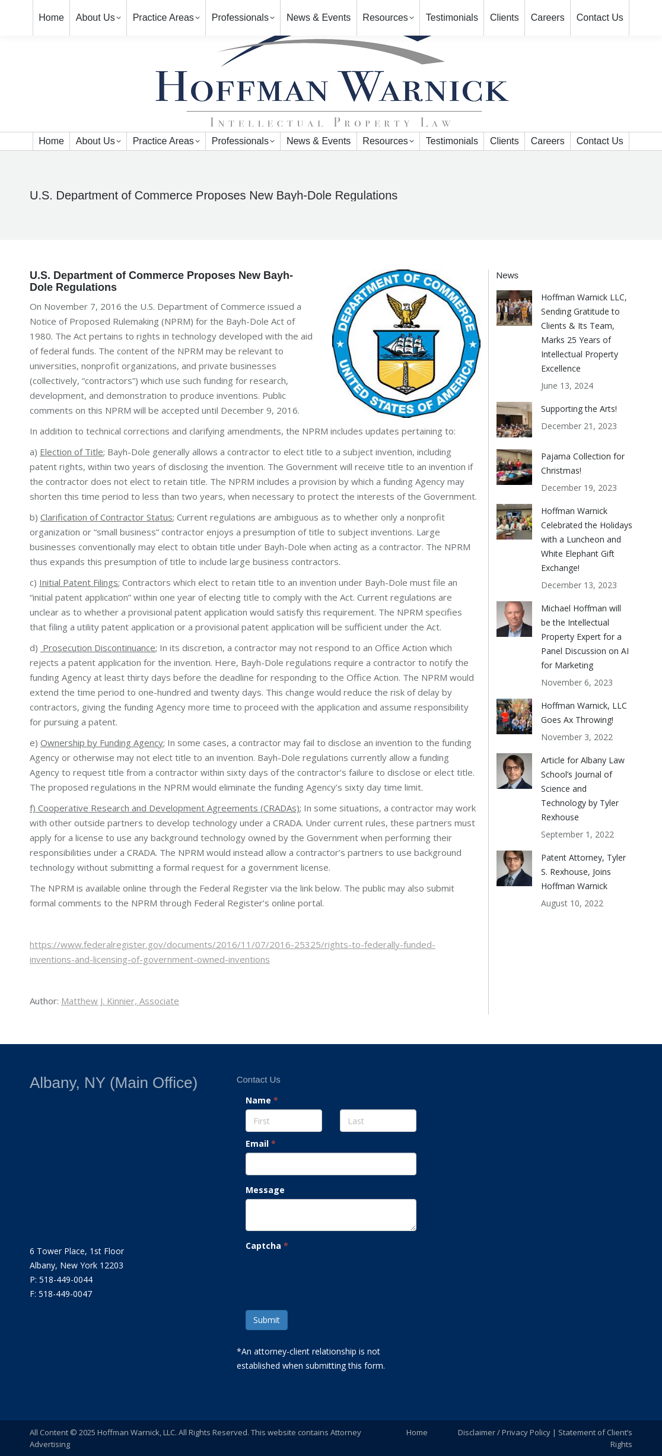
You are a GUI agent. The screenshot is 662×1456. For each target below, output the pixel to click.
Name (262, 1100)
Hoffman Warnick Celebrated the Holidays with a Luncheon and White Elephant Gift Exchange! (586, 539)
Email (261, 1143)
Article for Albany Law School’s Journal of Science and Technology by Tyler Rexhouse (583, 788)
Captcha (267, 1245)
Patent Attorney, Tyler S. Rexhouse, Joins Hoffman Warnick (583, 872)
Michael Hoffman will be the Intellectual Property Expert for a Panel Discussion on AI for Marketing (585, 636)
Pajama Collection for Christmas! (583, 463)
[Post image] (514, 308)
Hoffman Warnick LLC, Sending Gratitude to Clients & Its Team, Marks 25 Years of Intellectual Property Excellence (584, 332)
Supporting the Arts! (579, 408)
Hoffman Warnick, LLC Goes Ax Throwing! (584, 712)
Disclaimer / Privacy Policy (504, 1432)
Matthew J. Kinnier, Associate (120, 1001)
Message (265, 1189)
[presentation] (331, 1278)
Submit (266, 1319)
